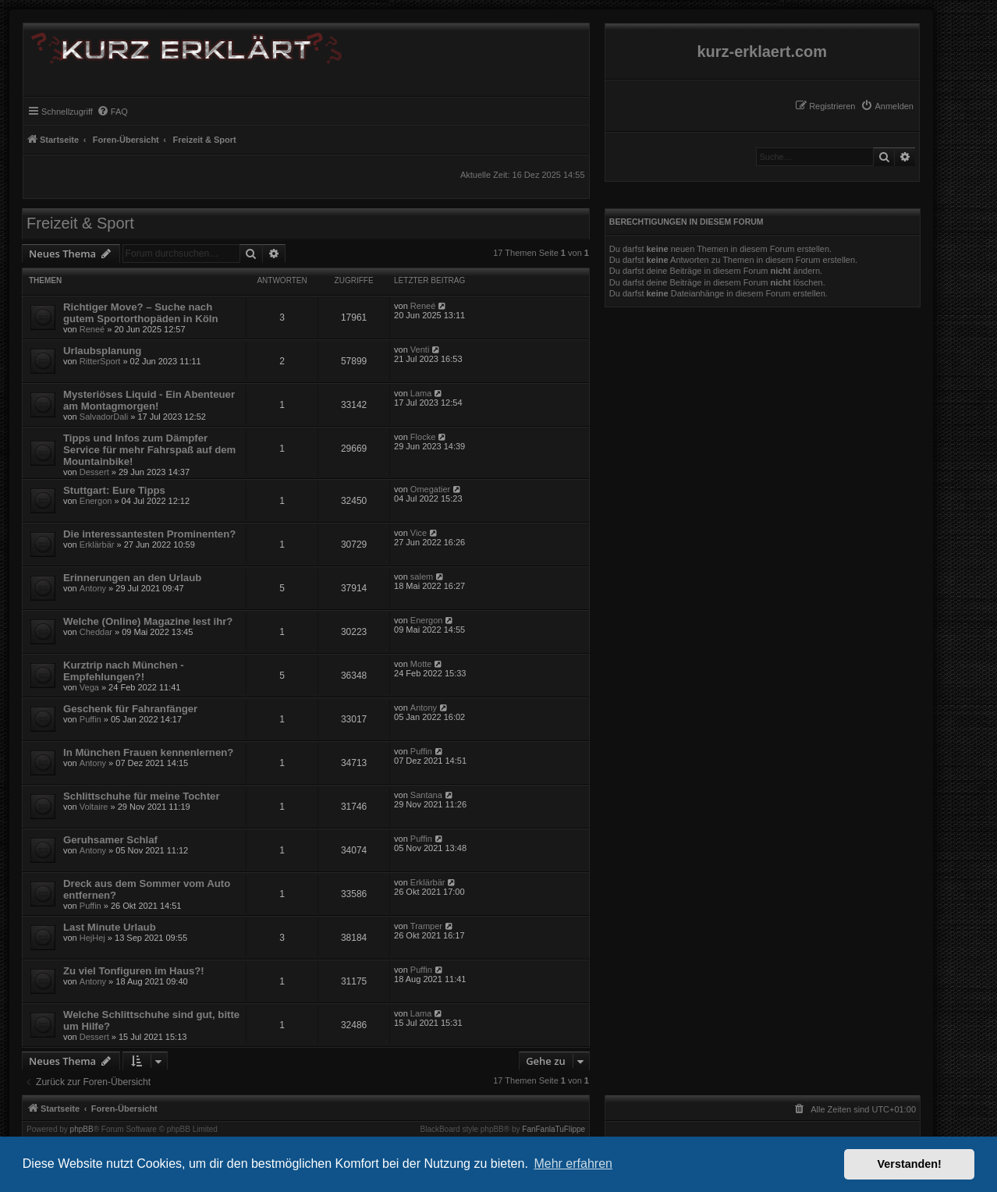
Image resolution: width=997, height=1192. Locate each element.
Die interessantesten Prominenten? (149, 534)
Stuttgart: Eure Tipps (114, 490)
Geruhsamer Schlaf (110, 840)
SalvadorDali (104, 416)
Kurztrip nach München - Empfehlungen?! (123, 671)
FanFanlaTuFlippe (553, 1129)
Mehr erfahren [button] (573, 1163)
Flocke (422, 437)
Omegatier (430, 489)
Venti (419, 349)
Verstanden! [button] (910, 1164)
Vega (89, 687)
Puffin (90, 719)
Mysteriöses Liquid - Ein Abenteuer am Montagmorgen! (149, 400)
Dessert (94, 472)
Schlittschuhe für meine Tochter (141, 796)
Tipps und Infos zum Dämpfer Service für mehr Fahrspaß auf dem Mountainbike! (149, 449)
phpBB (82, 1129)
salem (421, 576)
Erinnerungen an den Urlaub (132, 578)
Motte (421, 664)
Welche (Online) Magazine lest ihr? (147, 621)
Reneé (92, 329)
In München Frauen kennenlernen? (148, 752)
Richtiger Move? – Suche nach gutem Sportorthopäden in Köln (140, 313)
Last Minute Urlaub (109, 927)
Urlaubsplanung (102, 351)
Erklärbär (97, 544)
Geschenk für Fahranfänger (130, 709)
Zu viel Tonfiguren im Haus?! (133, 971)
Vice (418, 532)
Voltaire (94, 806)
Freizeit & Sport (80, 223)
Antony (93, 588)
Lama (421, 393)
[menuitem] (887, 106)
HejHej (92, 937)
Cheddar (96, 632)
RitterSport (100, 361)
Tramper (426, 926)
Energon (96, 501)
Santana (426, 795)
